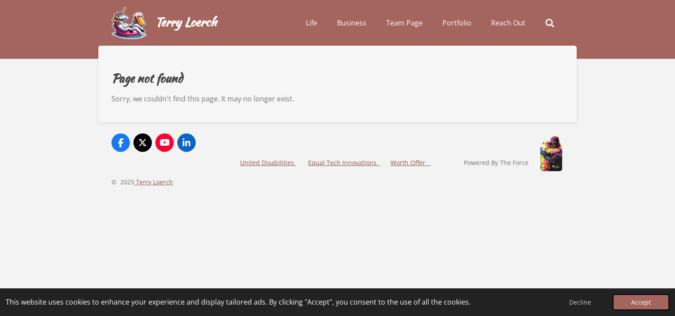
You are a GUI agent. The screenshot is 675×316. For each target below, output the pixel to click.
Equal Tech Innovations (344, 162)
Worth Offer (411, 162)
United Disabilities (268, 162)
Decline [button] (580, 302)
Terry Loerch (185, 22)
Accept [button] (641, 302)
